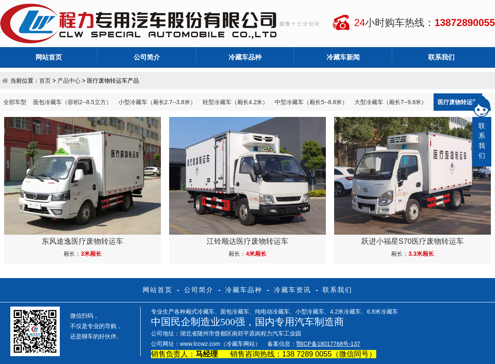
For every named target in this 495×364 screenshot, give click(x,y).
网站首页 (48, 57)
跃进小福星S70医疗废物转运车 (412, 241)
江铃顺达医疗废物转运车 (247, 241)
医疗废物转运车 (458, 102)
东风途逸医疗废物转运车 (82, 241)
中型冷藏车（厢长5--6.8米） (311, 102)
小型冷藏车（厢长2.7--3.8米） (157, 102)
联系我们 (441, 57)
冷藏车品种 (245, 57)
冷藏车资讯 (292, 289)
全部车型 (14, 102)
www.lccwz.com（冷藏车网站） (220, 343)
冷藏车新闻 (343, 57)
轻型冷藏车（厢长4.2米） (235, 102)
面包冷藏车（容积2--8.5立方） (72, 102)
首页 (45, 80)
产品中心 (68, 80)
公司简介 (147, 57)
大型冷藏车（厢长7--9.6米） (390, 102)
